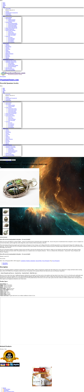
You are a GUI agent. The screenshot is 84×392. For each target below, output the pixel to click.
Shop (10, 161)
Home (7, 161)
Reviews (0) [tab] (5, 264)
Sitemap (4, 387)
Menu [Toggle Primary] (1, 0)
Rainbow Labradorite (30, 260)
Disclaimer (6, 390)
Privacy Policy (6, 389)
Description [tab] (5, 263)
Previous (2, 349)
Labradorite (23, 260)
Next (6, 349)
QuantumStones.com (9, 79)
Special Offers (39, 260)
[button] (0, 167)
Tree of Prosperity (46, 260)
